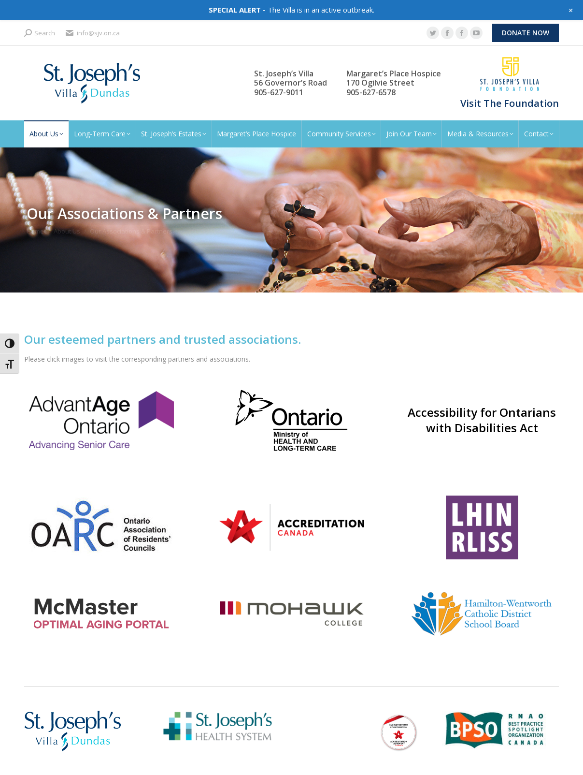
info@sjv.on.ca (92, 33)
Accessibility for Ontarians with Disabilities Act (482, 420)
